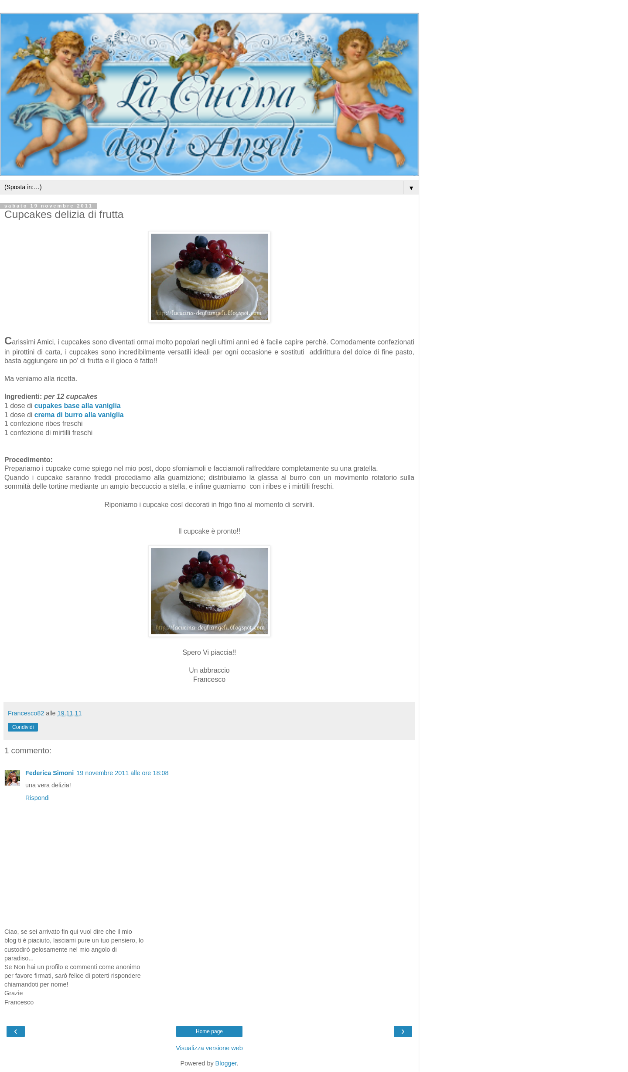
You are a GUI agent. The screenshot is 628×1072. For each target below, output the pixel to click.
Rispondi (37, 797)
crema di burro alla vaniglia (79, 415)
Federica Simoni (49, 772)
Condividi (23, 727)
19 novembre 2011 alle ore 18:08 (122, 772)
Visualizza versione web (209, 1048)
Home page (209, 1031)
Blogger (226, 1063)
